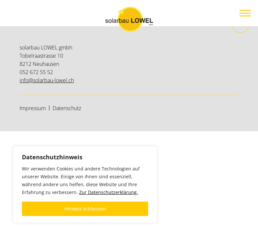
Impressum (33, 108)
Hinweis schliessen (85, 209)
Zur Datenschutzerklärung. (108, 192)
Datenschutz (67, 108)
